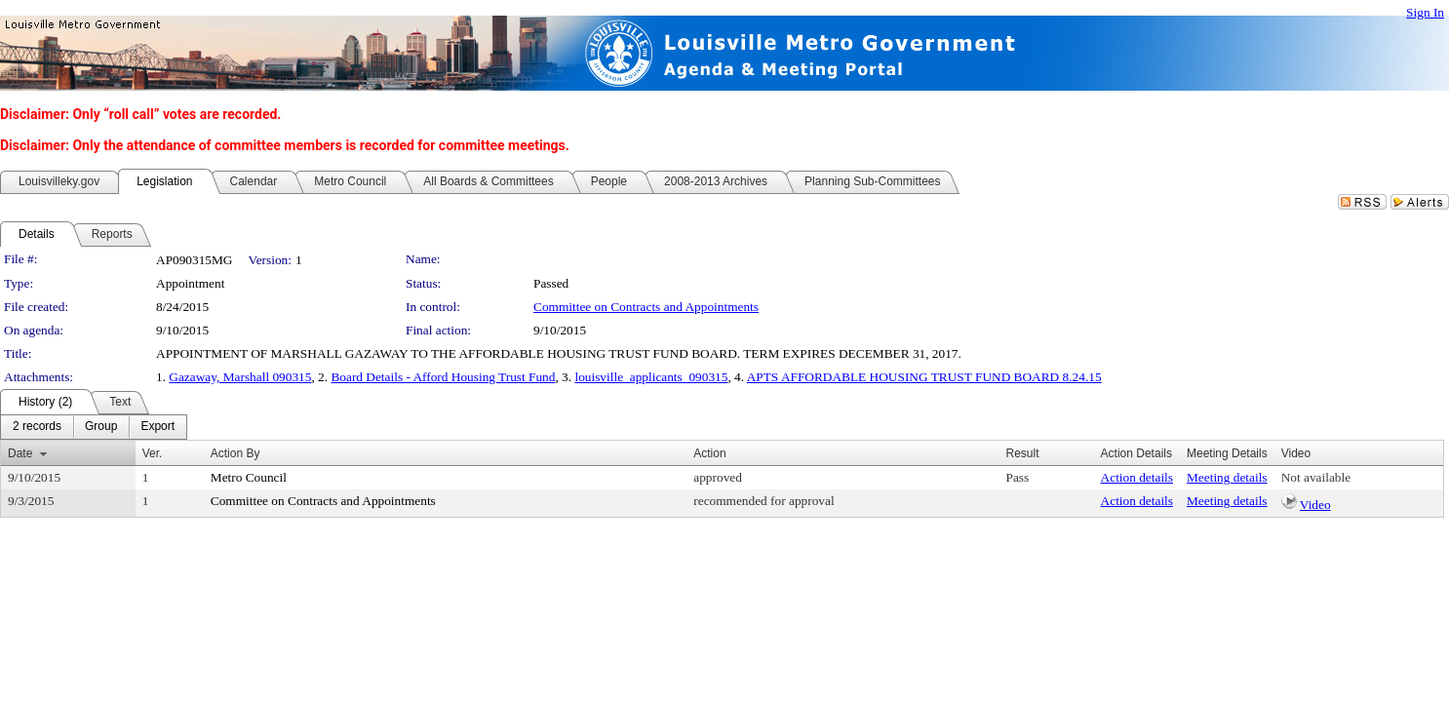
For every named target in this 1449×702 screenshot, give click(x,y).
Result (1021, 453)
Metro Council (249, 477)
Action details (1137, 477)
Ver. (152, 453)
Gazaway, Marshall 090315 (240, 377)
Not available (1316, 477)
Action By (235, 453)
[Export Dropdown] (157, 427)
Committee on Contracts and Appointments (646, 306)
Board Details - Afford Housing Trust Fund (443, 377)
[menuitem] (37, 427)
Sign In (1425, 12)
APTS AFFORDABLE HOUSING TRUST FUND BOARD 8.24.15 (924, 377)
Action (709, 453)
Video (1315, 504)
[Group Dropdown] (101, 427)
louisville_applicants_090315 (650, 377)
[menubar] (93, 427)
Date (20, 453)
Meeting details (1227, 477)
